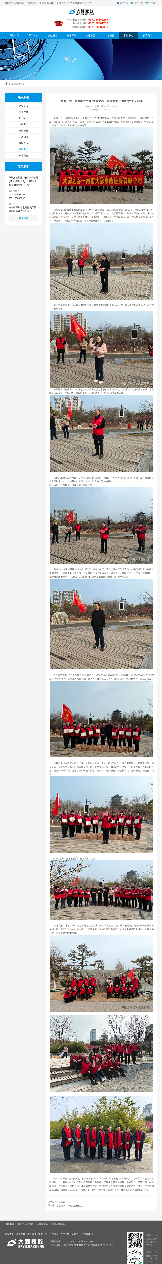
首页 (11, 72)
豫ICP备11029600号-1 (91, 1261)
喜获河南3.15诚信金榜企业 (70, 1194)
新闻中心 (19, 72)
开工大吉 (61, 1190)
